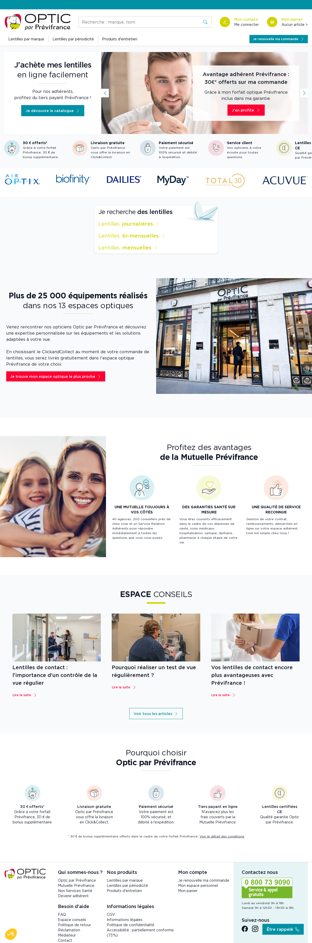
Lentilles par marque (125, 880)
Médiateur (67, 935)
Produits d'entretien (119, 39)
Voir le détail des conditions (222, 836)
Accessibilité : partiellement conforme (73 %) (140, 932)
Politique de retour (74, 925)
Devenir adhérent (73, 896)
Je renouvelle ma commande (203, 880)
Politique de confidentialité (130, 925)
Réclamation (69, 930)
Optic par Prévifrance (77, 880)
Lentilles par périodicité (127, 885)
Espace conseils (72, 920)
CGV (111, 914)
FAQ (62, 914)
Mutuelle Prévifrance (76, 885)
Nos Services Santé (75, 891)
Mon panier (187, 891)
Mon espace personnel (198, 885)
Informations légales (124, 920)
